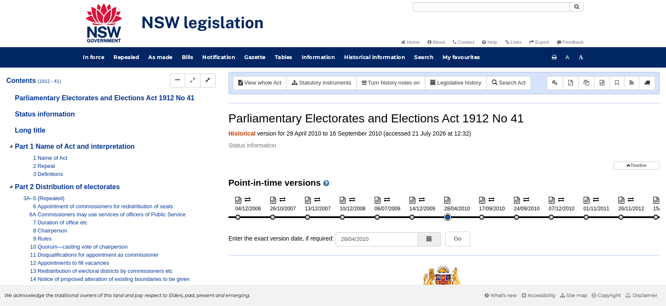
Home (410, 42)
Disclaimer (641, 295)
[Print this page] (554, 57)
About (436, 42)
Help (489, 42)
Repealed (126, 57)
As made (160, 57)
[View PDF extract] (586, 83)
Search (423, 57)
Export (539, 42)
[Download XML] (602, 83)
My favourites (461, 57)
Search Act (508, 82)
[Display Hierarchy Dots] (177, 81)
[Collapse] (208, 81)
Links (513, 42)
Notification (218, 57)
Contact (463, 42)
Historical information (374, 57)
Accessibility (539, 295)
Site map (573, 295)
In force (93, 57)
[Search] (491, 6)
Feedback (570, 42)
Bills (187, 57)
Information (318, 57)
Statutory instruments (321, 82)
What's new (501, 295)
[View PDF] (571, 83)
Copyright (606, 295)
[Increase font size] (581, 57)
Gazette (254, 57)
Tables (283, 57)
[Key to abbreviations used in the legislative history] (555, 83)
